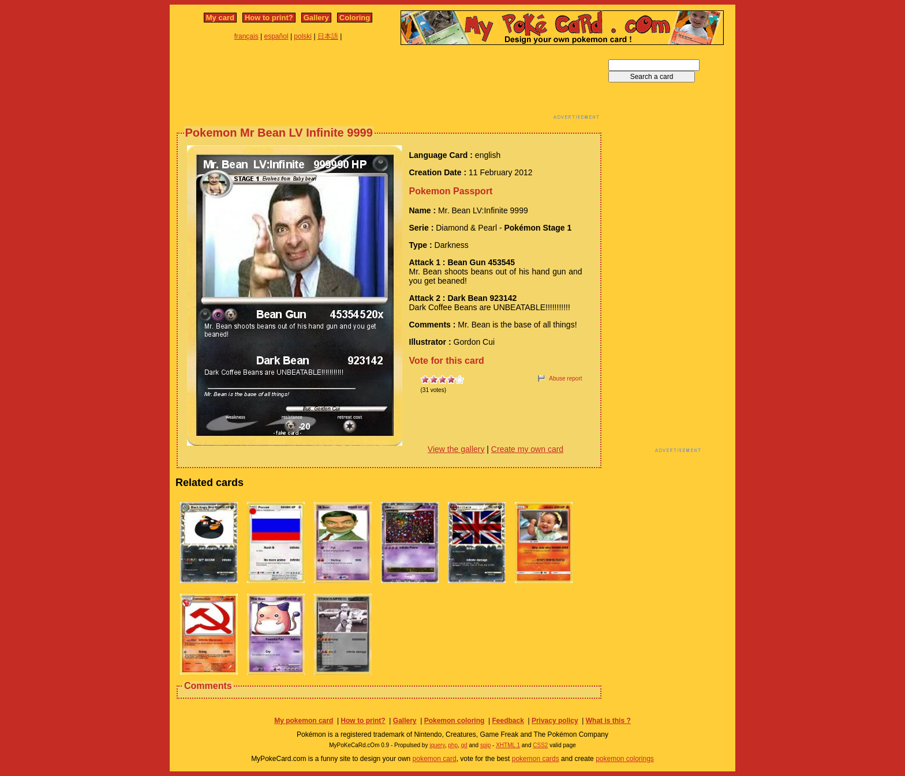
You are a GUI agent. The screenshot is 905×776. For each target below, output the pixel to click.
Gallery (316, 17)
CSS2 (540, 745)
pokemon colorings (625, 759)
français (246, 36)
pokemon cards (535, 759)
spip (485, 745)
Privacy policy (555, 721)
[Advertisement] (389, 85)
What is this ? (608, 721)
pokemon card (435, 759)
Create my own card (527, 449)
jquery (437, 745)
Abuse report (565, 378)
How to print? (269, 17)
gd (464, 745)
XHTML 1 (508, 745)
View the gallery (456, 449)
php (453, 745)
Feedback (507, 721)
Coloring (354, 17)
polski (303, 36)
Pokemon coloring (454, 721)
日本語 (327, 36)
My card (220, 17)
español (276, 36)
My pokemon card (303, 721)
